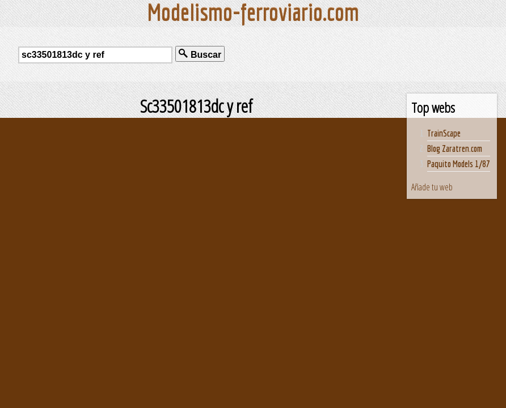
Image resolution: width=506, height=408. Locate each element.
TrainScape (444, 133)
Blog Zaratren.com (454, 148)
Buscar (200, 54)
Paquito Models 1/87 (458, 164)
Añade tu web (432, 187)
